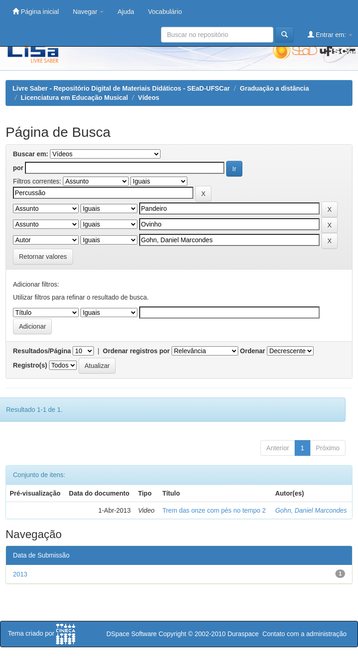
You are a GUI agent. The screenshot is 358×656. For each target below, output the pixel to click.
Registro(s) (30, 365)
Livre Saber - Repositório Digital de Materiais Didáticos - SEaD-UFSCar (121, 88)
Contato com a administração (304, 634)
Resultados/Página (42, 351)
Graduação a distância (274, 88)
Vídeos (148, 97)
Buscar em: (30, 154)
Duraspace (243, 634)
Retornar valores (43, 256)
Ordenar (252, 351)
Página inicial (35, 11)
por (18, 168)
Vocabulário (165, 11)
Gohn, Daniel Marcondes (311, 510)
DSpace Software (131, 634)
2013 (20, 574)
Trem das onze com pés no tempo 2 (214, 510)
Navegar (88, 11)
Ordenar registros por (136, 351)
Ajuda (125, 11)
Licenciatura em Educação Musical (74, 97)
